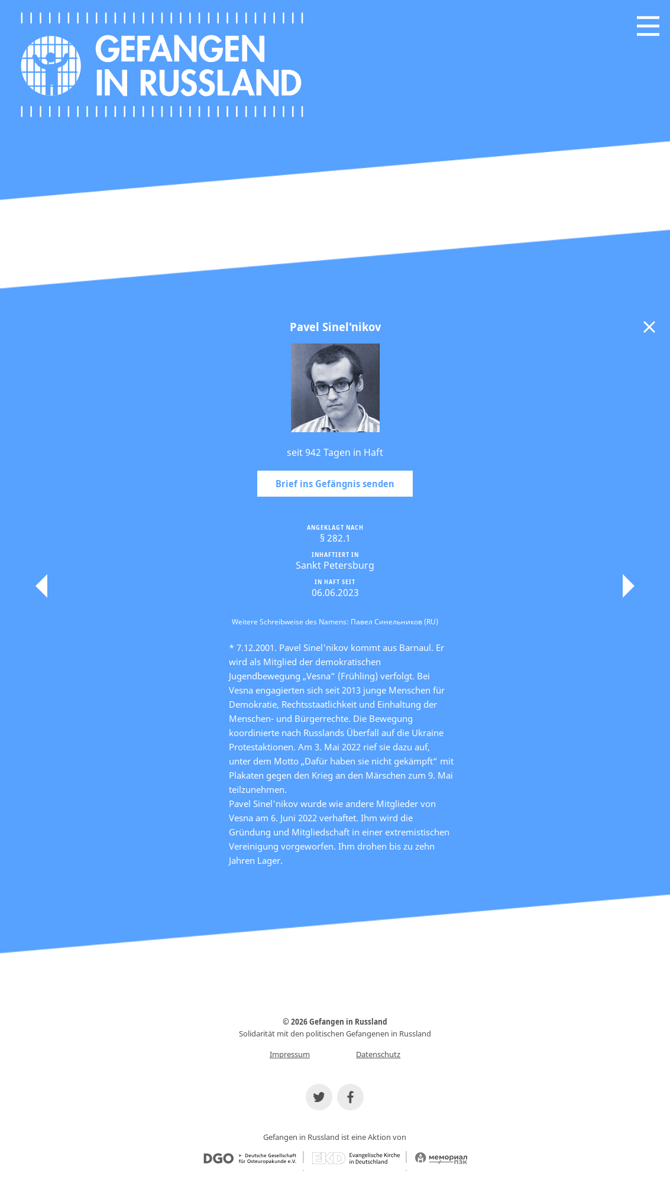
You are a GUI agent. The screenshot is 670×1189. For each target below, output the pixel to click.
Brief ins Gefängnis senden (335, 483)
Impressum (290, 1054)
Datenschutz (378, 1054)
